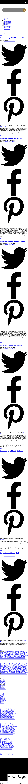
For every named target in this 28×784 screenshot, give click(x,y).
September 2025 (3, 691)
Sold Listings (2, 683)
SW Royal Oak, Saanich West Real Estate (7, 674)
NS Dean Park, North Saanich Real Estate (7, 724)
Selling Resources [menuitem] (7, 26)
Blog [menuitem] (5, 30)
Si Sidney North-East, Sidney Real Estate (7, 669)
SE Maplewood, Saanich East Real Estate (7, 733)
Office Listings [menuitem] (6, 19)
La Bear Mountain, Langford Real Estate (7, 716)
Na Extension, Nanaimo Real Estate (9, 661)
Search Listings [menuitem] (7, 18)
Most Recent (2, 685)
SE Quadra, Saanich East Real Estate (16, 667)
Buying (3, 20)
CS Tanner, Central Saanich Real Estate (7, 710)
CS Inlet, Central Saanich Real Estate (17, 653)
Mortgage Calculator (3, 762)
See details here (3, 126)
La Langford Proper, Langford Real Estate (15, 659)
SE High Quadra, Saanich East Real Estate (7, 731)
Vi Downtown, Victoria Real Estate (7, 675)
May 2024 (2, 702)
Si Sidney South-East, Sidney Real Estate (7, 737)
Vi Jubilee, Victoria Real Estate (5, 750)
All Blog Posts (2, 679)
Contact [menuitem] (5, 33)
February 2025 (2, 697)
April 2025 (2, 696)
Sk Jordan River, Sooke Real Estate (6, 741)
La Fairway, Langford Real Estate (14, 658)
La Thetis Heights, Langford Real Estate (7, 720)
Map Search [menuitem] (6, 17)
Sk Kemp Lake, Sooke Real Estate (9, 672)
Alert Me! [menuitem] (6, 24)
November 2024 (3, 698)
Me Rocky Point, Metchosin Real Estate (18, 660)
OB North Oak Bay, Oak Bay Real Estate (12, 662)
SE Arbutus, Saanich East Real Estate (18, 663)
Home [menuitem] (3, 15)
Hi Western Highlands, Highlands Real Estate (11, 656)
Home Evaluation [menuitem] (7, 27)
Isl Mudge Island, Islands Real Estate (6, 714)
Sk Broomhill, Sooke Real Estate (5, 739)
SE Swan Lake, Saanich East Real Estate (7, 735)
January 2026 (2, 688)
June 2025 (2, 694)
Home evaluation (18, 762)
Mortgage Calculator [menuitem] (7, 22)
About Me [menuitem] (6, 31)
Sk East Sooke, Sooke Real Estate (9, 671)
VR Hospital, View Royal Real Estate (14, 676)
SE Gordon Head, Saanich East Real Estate (10, 665)
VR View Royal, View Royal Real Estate (7, 753)
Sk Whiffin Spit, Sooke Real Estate (7, 673)
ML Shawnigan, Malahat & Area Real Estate (7, 722)
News (3, 28)
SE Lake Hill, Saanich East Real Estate (13, 666)
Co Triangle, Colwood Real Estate (14, 652)
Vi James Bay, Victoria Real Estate (19, 675)
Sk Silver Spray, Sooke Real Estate (22, 672)
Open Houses (2, 681)
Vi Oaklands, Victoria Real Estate (9, 41)
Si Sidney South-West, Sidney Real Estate (10, 670)
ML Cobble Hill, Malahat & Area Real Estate (13, 660)
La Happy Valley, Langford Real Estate (7, 718)
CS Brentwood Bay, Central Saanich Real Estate (8, 707)
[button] (18, 773)
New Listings (2, 680)
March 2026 (2, 687)
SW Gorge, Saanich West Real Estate (19, 673)
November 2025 (3, 690)
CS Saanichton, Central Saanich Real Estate (12, 654)
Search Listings (3, 763)
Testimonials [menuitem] (6, 32)
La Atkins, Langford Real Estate (13, 657)
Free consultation (18, 763)
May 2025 (2, 695)
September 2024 (3, 700)
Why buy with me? (3, 761)
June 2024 (2, 701)
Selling (3, 25)
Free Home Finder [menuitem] (7, 23)
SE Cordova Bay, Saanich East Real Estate (7, 729)
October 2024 (2, 699)
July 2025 (2, 693)
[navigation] (14, 24)
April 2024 (2, 703)
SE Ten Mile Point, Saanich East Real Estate (19, 668)
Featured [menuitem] (5, 16)
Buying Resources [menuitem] (7, 21)
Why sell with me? (18, 761)
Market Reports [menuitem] (7, 29)
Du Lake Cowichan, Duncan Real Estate (10, 655)
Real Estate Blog (3, 682)
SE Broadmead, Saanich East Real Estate (13, 664)
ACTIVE (24, 7)
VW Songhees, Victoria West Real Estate (16, 677)
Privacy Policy (18, 781)
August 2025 (2, 692)
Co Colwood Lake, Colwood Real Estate (12, 651)
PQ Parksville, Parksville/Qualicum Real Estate (8, 726)
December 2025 (3, 689)
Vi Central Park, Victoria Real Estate (21, 674)
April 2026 (2, 686)
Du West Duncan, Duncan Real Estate (6, 712)
